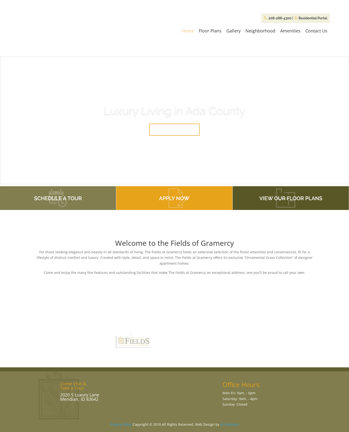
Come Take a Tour (174, 132)
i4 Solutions (229, 424)
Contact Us (316, 31)
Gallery (233, 31)
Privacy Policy (121, 424)
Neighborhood (260, 31)
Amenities (290, 31)
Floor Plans (210, 31)
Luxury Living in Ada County (174, 112)
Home (188, 31)
